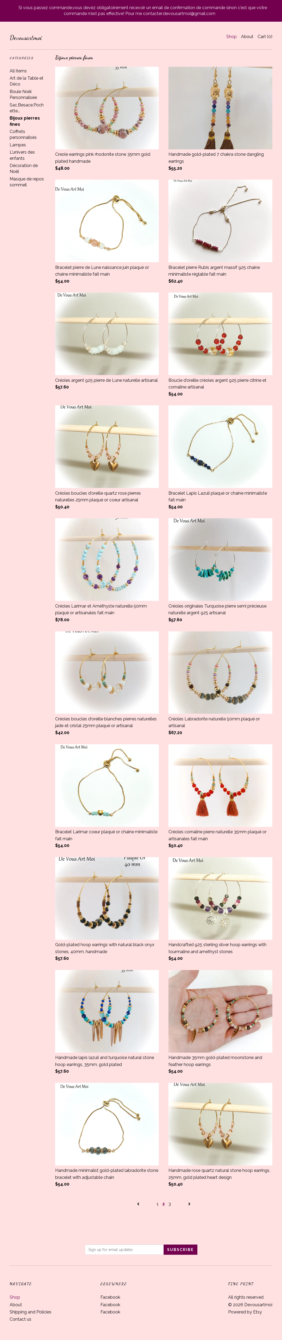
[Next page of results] (189, 1203)
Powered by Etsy (245, 1312)
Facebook (110, 1297)
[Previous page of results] (139, 1203)
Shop (231, 36)
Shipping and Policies (30, 1312)
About (247, 36)
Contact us (20, 1319)
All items (18, 70)
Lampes (18, 144)
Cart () (265, 36)
